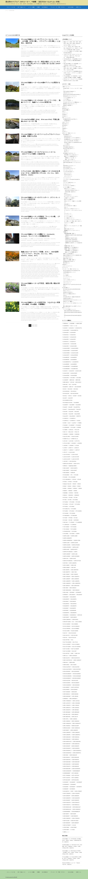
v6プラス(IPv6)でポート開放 (69, 205)
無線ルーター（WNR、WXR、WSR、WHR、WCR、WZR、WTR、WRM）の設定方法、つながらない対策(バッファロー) (73, 43)
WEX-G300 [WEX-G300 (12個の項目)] (65, 592)
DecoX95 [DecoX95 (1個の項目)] (71, 413)
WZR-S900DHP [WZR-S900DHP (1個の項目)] (75, 822)
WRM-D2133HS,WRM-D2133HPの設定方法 (73, 312)
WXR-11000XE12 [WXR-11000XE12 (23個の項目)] (76, 809)
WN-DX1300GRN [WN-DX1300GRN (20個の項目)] (67, 685)
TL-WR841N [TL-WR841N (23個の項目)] (73, 524)
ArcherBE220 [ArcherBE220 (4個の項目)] (66, 357)
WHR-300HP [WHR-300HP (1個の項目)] (66, 617)
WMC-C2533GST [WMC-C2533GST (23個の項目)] (73, 655)
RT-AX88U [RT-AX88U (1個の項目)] (74, 508)
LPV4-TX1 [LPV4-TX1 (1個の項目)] (77, 441)
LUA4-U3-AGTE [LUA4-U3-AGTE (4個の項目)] (66, 456)
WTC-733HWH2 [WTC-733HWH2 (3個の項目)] (66, 775)
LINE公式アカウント (67, 92)
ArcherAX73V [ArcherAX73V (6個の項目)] (66, 343)
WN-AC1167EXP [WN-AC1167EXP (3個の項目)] (67, 666)
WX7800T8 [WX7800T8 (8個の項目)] (72, 788)
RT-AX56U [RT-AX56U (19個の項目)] (65, 504)
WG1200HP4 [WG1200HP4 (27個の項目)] (73, 599)
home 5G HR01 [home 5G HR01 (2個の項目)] (66, 436)
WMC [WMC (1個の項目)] (72, 653)
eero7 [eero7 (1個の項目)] (69, 422)
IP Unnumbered (67, 194)
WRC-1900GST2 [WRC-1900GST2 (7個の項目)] (67, 707)
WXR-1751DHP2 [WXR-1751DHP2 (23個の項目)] (76, 793)
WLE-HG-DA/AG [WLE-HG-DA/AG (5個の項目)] (72, 633)
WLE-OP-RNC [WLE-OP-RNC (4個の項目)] (66, 639)
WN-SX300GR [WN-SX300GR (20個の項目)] (74, 689)
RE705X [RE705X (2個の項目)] (76, 492)
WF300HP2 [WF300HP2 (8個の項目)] (78, 592)
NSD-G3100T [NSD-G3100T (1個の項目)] (74, 470)
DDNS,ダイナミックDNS (69, 188)
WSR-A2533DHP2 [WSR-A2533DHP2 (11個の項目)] (76, 768)
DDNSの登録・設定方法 (70, 191)
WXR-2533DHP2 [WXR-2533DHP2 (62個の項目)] (75, 800)
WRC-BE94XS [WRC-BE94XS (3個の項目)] (75, 714)
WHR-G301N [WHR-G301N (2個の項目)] (75, 619)
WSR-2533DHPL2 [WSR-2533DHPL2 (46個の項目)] (77, 750)
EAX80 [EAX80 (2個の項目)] (64, 422)
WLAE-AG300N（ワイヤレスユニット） (71, 160)
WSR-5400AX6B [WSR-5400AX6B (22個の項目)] (66, 761)
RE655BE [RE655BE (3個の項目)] (65, 492)
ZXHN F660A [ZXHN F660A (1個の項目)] (66, 827)
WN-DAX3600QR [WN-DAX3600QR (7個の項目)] (77, 676)
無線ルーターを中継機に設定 (70, 252)
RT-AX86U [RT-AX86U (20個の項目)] (72, 506)
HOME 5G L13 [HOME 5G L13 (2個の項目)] (74, 438)
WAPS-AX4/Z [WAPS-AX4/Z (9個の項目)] (73, 558)
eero (63, 111)
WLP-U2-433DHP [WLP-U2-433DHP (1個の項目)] (75, 648)
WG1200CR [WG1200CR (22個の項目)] (79, 594)
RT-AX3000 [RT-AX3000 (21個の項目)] (65, 513)
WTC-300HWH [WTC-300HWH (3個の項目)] (75, 773)
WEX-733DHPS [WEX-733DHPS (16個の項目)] (66, 576)
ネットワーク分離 (67, 216)
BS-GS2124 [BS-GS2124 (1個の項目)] (73, 391)
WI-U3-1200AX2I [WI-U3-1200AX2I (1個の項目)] (75, 626)
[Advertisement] (44, 22)
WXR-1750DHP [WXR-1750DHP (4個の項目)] (78, 791)
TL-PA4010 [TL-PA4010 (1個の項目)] (71, 522)
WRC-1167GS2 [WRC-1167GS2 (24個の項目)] (76, 700)
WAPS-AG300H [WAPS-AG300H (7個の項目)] (66, 556)
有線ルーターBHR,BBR (68, 253)
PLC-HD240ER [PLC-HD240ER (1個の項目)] (72, 477)
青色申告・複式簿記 (67, 105)
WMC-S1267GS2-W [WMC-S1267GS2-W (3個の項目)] (67, 660)
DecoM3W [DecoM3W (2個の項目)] (78, 404)
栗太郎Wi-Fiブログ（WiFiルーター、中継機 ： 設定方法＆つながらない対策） (33, 2)
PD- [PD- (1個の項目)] (72, 474)
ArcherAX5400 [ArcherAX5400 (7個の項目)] (74, 350)
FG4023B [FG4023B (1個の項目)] (65, 425)
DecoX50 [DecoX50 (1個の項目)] (65, 411)
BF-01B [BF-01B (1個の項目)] (72, 382)
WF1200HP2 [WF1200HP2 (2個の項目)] (72, 594)
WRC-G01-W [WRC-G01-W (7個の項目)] (75, 716)
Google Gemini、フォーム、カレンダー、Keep (72, 88)
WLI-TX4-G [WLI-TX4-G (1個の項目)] (75, 642)
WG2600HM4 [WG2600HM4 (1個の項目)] (73, 610)
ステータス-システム (67, 170)
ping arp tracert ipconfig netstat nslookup (71, 94)
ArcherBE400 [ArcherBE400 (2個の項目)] (74, 357)
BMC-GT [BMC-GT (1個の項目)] (71, 386)
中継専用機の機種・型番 (69, 233)
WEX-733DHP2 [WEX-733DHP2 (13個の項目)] (74, 574)
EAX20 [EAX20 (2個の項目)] (78, 420)
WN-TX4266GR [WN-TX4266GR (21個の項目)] (66, 691)
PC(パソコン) (66, 173)
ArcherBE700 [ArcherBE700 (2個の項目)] (75, 361)
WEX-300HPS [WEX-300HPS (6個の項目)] (66, 569)
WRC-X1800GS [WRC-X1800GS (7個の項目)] (73, 718)
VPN (65, 207)
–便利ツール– (78, 7)
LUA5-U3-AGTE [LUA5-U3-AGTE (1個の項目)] (66, 459)
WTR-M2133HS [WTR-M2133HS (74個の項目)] (75, 779)
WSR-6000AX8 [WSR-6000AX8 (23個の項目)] (75, 766)
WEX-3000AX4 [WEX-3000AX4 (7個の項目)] (73, 587)
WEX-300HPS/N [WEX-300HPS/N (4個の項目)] (74, 569)
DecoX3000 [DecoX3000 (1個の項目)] (77, 413)
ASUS (63, 106)
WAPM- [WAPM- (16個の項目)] (78, 533)
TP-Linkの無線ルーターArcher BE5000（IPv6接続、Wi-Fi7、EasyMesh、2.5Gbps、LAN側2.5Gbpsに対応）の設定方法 (71, 858)
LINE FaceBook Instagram (68, 91)
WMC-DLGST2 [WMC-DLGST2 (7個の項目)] (66, 657)
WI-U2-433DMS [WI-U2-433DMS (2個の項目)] (66, 624)
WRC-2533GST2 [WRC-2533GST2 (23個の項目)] (67, 709)
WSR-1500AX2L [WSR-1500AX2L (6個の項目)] (75, 737)
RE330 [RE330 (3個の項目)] (78, 486)
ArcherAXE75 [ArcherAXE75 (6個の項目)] (66, 355)
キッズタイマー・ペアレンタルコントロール (73, 210)
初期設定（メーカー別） (70, 157)
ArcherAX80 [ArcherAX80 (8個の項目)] (73, 343)
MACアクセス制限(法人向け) (69, 293)
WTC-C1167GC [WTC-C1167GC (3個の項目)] (66, 777)
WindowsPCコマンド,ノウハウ (69, 96)
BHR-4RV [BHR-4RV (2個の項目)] (65, 384)
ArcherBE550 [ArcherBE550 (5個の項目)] (74, 359)
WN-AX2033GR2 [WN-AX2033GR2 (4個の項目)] (75, 671)
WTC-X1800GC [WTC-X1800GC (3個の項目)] (75, 777)
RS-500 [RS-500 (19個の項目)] (70, 497)
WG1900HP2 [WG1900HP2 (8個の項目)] (73, 608)
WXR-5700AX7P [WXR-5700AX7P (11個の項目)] (75, 802)
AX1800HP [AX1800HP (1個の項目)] (65, 380)
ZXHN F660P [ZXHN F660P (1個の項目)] (74, 827)
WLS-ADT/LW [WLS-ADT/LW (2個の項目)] (66, 653)
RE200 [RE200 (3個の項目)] (74, 483)
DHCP (65, 193)
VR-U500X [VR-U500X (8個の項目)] (72, 533)
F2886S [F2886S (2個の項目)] (79, 422)
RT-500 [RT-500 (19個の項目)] (69, 499)
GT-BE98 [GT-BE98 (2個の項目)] (65, 429)
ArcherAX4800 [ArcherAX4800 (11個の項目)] (66, 350)
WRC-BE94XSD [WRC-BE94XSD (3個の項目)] (66, 716)
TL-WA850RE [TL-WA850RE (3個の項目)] (79, 522)
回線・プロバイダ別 (69, 159)
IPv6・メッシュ (65, 117)
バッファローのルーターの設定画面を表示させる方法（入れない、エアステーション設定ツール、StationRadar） (73, 73)
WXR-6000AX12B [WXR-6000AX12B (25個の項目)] (67, 807)
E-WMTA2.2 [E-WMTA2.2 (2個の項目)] (72, 418)
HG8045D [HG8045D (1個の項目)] (65, 434)
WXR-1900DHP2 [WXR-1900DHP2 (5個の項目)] (75, 795)
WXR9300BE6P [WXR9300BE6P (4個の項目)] (66, 811)
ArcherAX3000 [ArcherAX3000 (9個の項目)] (66, 348)
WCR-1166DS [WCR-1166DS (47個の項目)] (66, 565)
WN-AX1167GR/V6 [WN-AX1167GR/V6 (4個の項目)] (67, 669)
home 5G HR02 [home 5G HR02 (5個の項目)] (75, 436)
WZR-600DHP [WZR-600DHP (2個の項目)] (66, 816)
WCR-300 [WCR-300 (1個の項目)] (65, 563)
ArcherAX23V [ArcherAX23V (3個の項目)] (73, 337)
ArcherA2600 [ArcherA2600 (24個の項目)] (66, 330)
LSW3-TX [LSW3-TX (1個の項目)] (71, 447)
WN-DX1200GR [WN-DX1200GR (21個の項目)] (66, 682)
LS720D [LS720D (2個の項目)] (65, 447)
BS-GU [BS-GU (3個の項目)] (70, 395)
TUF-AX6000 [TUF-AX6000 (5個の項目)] (73, 529)
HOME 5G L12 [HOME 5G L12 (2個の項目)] (66, 438)
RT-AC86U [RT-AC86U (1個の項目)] (65, 502)
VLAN (64, 295)
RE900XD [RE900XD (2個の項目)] (77, 495)
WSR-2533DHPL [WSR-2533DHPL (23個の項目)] (76, 748)
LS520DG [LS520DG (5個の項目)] (71, 445)
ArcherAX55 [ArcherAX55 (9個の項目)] (72, 339)
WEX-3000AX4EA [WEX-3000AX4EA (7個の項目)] (67, 590)
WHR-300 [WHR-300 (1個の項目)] (80, 615)
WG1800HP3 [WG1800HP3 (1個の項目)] (66, 605)
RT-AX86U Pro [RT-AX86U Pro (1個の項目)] (66, 508)
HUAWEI (64, 114)
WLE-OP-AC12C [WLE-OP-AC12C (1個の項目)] (72, 637)
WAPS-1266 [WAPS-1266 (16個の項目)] (74, 554)
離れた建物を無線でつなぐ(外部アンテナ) (71, 306)
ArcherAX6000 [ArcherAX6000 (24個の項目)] (66, 352)
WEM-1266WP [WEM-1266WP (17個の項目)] (66, 567)
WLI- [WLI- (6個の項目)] (72, 639)
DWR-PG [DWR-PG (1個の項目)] (79, 416)
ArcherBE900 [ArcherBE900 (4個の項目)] (74, 364)
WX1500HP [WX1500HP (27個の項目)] (65, 782)
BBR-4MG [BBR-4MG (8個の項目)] (78, 380)
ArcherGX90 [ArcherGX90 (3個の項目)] (66, 377)
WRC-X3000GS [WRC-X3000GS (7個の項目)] (66, 721)
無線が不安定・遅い (67, 258)
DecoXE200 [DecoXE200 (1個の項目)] (72, 416)
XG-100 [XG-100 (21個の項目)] (74, 825)
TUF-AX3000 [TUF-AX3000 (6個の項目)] (66, 526)
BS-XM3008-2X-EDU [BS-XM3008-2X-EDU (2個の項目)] (67, 400)
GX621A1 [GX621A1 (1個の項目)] (71, 429)
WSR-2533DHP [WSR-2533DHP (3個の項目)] (66, 746)
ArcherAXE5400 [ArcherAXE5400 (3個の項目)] (74, 355)
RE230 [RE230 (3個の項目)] (64, 486)
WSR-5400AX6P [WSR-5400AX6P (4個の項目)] (75, 761)
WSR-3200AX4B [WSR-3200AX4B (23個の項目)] (75, 757)
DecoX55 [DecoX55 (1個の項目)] (71, 411)
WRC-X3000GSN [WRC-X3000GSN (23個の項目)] (67, 723)
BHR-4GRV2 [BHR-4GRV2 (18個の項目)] (78, 382)
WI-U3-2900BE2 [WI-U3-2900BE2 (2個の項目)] (75, 628)
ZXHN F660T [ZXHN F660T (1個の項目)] (66, 829)
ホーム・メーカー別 (11, 7)
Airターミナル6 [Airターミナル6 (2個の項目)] (73, 325)
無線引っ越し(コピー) (68, 228)
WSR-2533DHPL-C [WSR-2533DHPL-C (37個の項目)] (67, 750)
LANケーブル (65, 122)
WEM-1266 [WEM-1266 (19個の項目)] (73, 565)
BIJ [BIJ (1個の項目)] (70, 384)
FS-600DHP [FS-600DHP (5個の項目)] (71, 425)
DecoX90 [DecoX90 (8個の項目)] (65, 413)
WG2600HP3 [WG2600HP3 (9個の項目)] (66, 612)
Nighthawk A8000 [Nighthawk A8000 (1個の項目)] (72, 465)
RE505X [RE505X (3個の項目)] (75, 488)
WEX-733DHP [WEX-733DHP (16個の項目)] (66, 574)
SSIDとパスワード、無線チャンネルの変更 (72, 201)
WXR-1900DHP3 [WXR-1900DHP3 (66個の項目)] (67, 798)
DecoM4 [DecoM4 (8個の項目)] (65, 407)
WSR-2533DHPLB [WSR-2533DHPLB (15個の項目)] (67, 752)
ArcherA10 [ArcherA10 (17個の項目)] (71, 328)
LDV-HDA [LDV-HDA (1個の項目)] (71, 441)
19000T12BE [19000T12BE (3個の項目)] (79, 323)
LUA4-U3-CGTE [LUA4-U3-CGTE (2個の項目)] (75, 456)
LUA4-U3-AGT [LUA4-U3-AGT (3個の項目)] (75, 454)
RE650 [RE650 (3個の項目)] (75, 490)
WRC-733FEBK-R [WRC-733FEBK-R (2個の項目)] (67, 700)
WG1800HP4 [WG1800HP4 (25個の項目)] (73, 605)
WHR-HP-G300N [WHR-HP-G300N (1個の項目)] (67, 621)
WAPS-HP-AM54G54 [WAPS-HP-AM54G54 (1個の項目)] (67, 560)
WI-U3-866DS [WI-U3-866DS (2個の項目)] (75, 624)
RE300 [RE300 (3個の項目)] (69, 486)
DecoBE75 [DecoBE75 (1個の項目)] (65, 404)
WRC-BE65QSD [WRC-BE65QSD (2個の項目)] (75, 712)
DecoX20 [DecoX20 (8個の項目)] (79, 409)
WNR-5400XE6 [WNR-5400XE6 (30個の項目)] (75, 694)
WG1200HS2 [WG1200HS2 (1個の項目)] (73, 601)
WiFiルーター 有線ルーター (67, 133)
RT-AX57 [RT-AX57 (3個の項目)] (72, 504)
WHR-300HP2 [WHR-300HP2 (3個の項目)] (74, 617)
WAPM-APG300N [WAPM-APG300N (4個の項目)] (76, 544)
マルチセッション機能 (68, 222)
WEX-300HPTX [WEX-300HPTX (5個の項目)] (66, 572)
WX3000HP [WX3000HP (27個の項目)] (79, 782)
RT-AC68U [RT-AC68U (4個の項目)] (75, 499)
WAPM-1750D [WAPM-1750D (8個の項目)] (77, 540)
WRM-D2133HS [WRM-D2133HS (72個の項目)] (66, 727)
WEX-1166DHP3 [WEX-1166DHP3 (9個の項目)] (67, 581)
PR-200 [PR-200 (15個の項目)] (74, 479)
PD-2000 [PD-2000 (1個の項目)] (65, 477)
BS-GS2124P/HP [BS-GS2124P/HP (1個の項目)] (74, 393)
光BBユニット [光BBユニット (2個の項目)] (66, 831)
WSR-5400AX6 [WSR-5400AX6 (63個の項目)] (75, 759)
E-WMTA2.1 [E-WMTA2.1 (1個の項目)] (66, 418)
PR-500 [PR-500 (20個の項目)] (65, 481)
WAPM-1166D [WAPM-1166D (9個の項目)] (66, 535)
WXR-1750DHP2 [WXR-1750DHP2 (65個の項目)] (67, 793)
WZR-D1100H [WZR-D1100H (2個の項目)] (66, 820)
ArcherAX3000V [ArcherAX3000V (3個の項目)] (74, 348)
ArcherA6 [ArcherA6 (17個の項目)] (65, 328)
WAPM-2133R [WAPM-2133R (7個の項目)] (66, 542)
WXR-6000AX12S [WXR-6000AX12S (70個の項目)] (67, 809)
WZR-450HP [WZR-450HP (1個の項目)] (73, 813)
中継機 (38, 7)
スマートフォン (67, 176)
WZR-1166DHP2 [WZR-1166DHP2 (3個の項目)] (67, 818)
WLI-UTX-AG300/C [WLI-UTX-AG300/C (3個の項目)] (76, 646)
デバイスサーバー (67, 215)
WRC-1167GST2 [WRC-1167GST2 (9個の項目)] (67, 703)
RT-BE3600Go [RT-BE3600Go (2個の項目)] (66, 515)
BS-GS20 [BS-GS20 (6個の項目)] (70, 389)
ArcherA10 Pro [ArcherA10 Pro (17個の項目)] (78, 328)
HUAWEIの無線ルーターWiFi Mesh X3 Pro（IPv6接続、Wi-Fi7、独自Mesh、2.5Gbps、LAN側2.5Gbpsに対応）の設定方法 (72, 846)
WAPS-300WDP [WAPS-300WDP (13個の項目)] (66, 554)
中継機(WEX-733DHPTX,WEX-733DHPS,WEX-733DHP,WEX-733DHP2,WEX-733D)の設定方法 (71, 240)
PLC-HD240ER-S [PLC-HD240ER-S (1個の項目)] (67, 479)
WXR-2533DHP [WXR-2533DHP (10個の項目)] (66, 800)
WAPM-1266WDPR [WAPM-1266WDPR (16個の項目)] (67, 538)
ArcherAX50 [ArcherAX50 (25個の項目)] (66, 339)
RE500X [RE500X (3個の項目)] (70, 488)
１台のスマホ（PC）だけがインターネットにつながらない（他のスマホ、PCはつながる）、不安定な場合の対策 (73, 56)
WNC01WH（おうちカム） (68, 165)
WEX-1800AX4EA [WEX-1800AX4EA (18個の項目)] (75, 585)
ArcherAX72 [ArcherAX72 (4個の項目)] (66, 341)
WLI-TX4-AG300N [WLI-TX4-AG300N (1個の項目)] (67, 642)
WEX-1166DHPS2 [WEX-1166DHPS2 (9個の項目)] (76, 583)
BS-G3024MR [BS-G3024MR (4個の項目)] (78, 386)
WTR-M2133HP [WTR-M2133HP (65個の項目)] (66, 779)
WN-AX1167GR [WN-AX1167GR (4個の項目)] (75, 666)
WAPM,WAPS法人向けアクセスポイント (71, 299)
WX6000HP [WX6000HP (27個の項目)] (65, 788)
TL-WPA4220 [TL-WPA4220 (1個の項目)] (66, 524)
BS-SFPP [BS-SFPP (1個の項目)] (71, 398)
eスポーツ (64, 113)
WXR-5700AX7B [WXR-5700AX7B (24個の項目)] (66, 802)
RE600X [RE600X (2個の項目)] (65, 490)
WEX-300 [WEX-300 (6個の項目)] (74, 567)
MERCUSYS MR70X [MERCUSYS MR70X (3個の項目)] (67, 463)
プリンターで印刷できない (68, 182)
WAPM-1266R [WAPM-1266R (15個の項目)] (74, 535)
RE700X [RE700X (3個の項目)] (71, 492)
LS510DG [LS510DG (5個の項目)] (65, 445)
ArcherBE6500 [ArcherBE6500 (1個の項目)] (66, 368)
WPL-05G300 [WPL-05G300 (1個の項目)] (75, 696)
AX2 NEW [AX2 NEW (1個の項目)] (72, 377)
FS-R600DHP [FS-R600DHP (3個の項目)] (66, 427)
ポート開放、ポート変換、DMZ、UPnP (72, 221)
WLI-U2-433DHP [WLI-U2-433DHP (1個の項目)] (67, 644)
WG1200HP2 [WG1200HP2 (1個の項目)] (73, 596)
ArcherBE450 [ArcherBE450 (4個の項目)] (66, 359)
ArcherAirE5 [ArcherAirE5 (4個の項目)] (66, 332)
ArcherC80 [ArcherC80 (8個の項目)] (71, 370)
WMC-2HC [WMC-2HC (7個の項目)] (77, 653)
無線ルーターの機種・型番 (68, 259)
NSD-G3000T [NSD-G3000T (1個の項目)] (66, 470)
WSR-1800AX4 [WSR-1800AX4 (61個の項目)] (75, 739)
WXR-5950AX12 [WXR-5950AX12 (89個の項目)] (75, 804)
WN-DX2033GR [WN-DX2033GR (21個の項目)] (76, 685)
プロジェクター (66, 282)
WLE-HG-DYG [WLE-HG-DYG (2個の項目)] (66, 635)
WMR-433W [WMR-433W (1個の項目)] (72, 662)
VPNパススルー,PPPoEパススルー (71, 208)
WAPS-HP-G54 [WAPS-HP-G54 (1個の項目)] (77, 560)
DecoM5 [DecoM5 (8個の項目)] (70, 407)
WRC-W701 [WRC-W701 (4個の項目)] (65, 718)
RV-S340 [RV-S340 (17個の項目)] (65, 520)
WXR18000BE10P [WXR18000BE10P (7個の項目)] (76, 811)
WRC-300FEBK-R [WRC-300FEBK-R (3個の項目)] (73, 698)
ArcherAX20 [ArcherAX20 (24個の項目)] (72, 334)
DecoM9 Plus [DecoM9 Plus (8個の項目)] (77, 407)
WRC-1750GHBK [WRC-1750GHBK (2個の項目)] (76, 703)
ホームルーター (66, 184)
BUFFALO (64, 108)
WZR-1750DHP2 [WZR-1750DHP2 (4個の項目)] (76, 818)
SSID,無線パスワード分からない (70, 154)
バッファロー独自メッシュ (68, 309)
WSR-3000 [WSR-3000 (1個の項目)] (65, 755)
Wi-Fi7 (65, 151)
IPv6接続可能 (66, 120)
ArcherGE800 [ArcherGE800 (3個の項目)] (74, 375)
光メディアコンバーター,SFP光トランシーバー (72, 303)
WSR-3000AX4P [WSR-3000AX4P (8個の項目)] (73, 755)
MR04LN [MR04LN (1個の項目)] (65, 465)
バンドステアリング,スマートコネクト (71, 219)
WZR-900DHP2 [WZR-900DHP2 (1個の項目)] (74, 816)
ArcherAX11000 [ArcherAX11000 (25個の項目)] (74, 352)
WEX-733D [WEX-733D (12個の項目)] (74, 572)
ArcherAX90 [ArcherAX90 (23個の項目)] (66, 346)
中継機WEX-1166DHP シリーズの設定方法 (73, 242)
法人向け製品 (70, 7)
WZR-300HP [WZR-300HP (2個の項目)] (66, 813)
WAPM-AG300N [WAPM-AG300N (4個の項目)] (66, 544)
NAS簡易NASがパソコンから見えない (71, 139)
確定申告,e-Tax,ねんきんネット (69, 103)
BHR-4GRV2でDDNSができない (71, 190)
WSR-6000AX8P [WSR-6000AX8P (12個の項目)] (66, 768)
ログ (65, 224)
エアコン (65, 273)
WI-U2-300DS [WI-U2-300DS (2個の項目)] (79, 621)
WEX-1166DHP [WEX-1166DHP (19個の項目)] (66, 578)
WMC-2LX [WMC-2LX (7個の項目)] (65, 655)
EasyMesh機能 (65, 109)
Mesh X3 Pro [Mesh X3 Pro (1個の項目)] (77, 463)
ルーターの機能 (31, 7)
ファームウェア (66, 177)
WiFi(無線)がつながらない (68, 153)
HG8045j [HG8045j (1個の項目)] (71, 434)
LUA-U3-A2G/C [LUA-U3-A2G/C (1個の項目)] (66, 454)
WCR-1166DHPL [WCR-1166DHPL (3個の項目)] (73, 563)
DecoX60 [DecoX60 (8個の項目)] (77, 411)
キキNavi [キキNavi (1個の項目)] (73, 829)
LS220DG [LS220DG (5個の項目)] (80, 443)
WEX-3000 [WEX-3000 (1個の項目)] (65, 587)
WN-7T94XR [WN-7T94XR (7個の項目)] (73, 664)
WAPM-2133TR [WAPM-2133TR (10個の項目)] (74, 542)
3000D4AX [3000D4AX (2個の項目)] (65, 323)
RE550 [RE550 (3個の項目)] (80, 488)
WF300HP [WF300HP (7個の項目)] (72, 592)
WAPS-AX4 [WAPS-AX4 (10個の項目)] (65, 558)
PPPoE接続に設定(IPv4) (68, 147)
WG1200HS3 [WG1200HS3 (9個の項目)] (66, 603)
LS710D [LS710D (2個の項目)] (77, 445)
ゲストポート (66, 213)
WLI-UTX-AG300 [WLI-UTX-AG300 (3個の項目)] (67, 646)
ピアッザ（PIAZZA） (67, 100)
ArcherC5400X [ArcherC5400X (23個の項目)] (74, 373)
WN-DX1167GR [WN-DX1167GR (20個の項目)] (66, 680)
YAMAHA (64, 264)
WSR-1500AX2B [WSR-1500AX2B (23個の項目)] (66, 737)
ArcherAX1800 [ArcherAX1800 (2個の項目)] (73, 346)
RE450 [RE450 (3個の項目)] (64, 488)
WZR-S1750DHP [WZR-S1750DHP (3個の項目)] (67, 825)
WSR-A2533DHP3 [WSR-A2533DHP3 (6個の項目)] (67, 770)
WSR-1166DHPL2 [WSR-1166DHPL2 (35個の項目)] (76, 734)
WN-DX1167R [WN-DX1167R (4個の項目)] (75, 680)
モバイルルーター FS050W (68, 185)
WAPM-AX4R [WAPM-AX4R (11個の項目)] (76, 547)
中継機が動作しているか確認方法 (70, 247)
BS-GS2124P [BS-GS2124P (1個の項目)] (66, 393)
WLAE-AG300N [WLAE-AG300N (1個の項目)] (74, 630)
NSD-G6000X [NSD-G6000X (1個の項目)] (66, 472)
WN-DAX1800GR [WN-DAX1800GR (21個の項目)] (77, 673)
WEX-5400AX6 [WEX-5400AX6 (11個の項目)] (76, 590)
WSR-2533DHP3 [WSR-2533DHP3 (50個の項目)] (67, 748)
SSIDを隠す (66, 204)
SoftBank (64, 128)
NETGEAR (64, 125)
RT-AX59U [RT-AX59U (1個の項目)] (77, 504)
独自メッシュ (65, 307)
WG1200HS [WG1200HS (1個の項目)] (65, 601)
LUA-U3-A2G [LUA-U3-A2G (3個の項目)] (72, 452)
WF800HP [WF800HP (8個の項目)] (65, 594)
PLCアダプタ (66, 145)
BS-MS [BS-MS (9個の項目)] (79, 395)
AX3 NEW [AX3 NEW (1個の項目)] (79, 377)
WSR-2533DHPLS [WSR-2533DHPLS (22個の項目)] (77, 752)
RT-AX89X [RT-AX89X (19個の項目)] (65, 511)
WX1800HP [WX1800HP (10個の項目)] (72, 782)
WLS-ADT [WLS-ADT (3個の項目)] (74, 651)
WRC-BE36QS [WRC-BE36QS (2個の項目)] (75, 709)
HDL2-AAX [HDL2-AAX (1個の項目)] (71, 431)
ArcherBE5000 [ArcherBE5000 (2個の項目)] (74, 366)
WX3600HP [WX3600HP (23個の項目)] (73, 784)
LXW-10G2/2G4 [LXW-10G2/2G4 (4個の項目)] (72, 461)
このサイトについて (66, 265)
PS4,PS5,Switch (67, 174)
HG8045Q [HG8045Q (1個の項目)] (77, 434)
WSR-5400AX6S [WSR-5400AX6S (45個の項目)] (66, 764)
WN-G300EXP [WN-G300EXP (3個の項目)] (66, 687)
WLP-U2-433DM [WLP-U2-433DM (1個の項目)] (66, 651)
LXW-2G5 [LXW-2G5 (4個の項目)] (65, 461)
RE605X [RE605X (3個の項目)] (70, 490)
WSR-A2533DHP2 (67, 167)
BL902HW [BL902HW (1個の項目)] (65, 386)
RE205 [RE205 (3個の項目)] (79, 483)
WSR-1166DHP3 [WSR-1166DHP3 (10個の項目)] (67, 732)
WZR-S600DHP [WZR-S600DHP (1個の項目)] (66, 822)
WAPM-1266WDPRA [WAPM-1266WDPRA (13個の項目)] (67, 540)
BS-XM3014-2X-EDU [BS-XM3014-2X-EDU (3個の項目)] (67, 402)
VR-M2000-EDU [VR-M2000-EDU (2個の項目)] (66, 531)
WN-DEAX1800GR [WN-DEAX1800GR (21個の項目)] (77, 678)
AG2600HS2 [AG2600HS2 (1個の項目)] (66, 325)
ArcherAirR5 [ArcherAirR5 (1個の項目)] (73, 332)
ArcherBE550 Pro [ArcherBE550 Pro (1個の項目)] (67, 361)
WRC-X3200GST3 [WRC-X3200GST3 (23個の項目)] (76, 723)
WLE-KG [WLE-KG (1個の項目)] (65, 637)
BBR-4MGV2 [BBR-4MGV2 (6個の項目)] (66, 382)
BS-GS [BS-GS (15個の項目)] (64, 389)
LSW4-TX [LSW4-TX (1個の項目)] (65, 450)
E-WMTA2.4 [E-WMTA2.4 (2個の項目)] (72, 420)
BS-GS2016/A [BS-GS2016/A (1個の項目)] (66, 391)
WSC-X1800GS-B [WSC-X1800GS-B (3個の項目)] (76, 727)
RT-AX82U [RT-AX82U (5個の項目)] (65, 506)
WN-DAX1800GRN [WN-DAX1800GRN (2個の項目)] (67, 676)
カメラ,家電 (65, 275)
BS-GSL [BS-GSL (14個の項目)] (65, 395)
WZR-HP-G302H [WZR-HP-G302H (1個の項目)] (74, 820)
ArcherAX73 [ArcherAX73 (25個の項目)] (72, 341)
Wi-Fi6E (65, 150)
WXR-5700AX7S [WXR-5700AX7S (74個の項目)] (66, 804)
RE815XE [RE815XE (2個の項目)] (71, 495)
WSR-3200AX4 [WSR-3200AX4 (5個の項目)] (66, 757)
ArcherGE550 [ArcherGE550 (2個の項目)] (66, 375)
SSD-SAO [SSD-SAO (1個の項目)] (65, 522)
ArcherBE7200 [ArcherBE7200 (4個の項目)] (74, 368)
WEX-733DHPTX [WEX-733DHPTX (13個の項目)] (75, 576)
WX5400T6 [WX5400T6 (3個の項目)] (79, 786)
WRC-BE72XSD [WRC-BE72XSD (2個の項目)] (66, 714)
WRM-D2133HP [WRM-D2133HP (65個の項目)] (75, 725)
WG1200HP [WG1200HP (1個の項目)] (65, 596)
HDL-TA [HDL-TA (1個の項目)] (65, 431)
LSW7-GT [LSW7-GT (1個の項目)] (77, 450)
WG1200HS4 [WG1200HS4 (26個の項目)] (73, 603)
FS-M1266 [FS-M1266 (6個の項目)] (78, 425)
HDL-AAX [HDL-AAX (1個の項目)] (77, 429)
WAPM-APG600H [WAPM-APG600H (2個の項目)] (67, 547)
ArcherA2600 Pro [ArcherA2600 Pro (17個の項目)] (74, 330)
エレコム (64, 267)
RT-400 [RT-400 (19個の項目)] (65, 499)
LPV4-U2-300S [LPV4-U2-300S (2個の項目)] (66, 443)
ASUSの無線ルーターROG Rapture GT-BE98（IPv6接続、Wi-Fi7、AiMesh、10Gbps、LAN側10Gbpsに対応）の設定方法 (72, 852)
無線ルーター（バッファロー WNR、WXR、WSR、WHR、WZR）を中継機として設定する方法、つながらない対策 (73, 68)
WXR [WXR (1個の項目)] (72, 791)
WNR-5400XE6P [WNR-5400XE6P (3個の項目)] (67, 696)
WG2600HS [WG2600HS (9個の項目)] (65, 615)
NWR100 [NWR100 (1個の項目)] (73, 472)
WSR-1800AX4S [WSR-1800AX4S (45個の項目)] (75, 743)
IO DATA (64, 116)
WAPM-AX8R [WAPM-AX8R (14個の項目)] (66, 549)
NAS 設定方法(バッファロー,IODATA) (71, 137)
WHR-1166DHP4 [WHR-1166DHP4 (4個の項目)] (67, 619)
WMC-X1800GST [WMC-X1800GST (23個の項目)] (77, 660)
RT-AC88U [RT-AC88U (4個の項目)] (72, 502)
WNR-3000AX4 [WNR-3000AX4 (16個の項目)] (66, 694)
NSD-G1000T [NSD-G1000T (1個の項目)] (66, 468)
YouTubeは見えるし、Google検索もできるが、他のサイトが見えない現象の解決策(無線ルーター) (73, 60)
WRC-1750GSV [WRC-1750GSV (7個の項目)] (75, 705)
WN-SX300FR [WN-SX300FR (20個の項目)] (66, 689)
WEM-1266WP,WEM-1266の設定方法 (71, 310)
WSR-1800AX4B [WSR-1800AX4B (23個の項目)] (76, 741)
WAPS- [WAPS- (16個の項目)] (75, 551)
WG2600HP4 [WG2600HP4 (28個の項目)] (73, 612)
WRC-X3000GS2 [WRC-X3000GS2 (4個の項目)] (75, 721)
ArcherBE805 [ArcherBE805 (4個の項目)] (66, 364)
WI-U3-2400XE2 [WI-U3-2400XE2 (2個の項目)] (66, 628)
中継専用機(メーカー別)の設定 (71, 250)
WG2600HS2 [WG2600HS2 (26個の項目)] (73, 615)
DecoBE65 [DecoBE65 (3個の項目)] (76, 402)
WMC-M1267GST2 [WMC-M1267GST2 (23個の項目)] (76, 657)
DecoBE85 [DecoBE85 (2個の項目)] (72, 404)
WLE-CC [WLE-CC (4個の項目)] (65, 633)
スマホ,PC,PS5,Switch (67, 171)
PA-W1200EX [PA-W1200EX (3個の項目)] (66, 474)
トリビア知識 (66, 99)
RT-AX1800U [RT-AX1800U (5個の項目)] (79, 511)
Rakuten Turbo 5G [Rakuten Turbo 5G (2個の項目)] (67, 483)
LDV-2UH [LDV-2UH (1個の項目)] (65, 441)
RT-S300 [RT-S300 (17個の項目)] (65, 517)
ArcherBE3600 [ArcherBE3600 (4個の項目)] (66, 366)
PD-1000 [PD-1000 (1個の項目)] (76, 474)
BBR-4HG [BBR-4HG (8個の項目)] (72, 380)
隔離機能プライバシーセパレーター (71, 230)
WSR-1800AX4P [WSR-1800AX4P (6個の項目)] (66, 743)
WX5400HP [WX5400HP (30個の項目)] (72, 786)
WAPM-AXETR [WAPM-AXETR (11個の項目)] (74, 549)
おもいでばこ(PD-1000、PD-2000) (71, 140)
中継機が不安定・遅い (68, 245)
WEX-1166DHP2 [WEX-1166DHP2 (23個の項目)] (75, 578)
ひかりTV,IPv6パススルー (68, 168)
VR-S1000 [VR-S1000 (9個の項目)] (74, 531)
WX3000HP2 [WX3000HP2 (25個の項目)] (66, 784)
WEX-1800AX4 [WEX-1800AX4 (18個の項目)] (66, 585)
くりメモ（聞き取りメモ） (68, 97)
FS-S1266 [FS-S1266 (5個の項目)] (73, 427)
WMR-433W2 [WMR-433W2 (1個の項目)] (66, 664)
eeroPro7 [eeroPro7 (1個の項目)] (74, 422)
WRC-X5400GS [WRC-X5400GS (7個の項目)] (66, 725)
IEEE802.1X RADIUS (67, 292)
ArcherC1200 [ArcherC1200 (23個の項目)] (78, 370)
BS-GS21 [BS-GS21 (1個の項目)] (76, 389)
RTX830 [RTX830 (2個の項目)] (70, 517)
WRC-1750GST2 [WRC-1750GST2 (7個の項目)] (67, 705)
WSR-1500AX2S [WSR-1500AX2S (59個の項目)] (66, 739)
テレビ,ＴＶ (65, 278)
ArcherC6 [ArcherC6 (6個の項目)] (65, 370)
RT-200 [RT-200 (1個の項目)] (75, 497)
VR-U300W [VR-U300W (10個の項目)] (65, 533)
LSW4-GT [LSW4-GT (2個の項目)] (77, 447)
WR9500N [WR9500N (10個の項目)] (65, 698)
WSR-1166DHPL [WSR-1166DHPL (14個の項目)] (67, 734)
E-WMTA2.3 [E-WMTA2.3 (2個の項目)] (66, 420)
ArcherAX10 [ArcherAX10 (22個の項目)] (66, 334)
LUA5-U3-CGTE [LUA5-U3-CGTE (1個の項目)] (75, 459)
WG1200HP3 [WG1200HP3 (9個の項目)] (66, 599)
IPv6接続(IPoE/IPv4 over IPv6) (69, 119)
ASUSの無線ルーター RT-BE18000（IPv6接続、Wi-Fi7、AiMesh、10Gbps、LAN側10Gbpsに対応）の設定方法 (72, 840)
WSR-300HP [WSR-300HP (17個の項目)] (66, 730)
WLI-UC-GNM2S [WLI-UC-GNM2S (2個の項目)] (75, 644)
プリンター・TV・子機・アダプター (58, 7)
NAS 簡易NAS (45, 7)
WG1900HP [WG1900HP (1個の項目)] (65, 608)
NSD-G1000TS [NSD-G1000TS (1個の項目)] (74, 468)
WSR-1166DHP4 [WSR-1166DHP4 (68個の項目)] (76, 732)
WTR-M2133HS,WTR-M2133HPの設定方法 (72, 315)
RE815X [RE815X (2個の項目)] (65, 495)
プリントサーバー (66, 281)
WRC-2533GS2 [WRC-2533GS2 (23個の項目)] (75, 707)
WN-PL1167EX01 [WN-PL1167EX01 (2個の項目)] (75, 687)
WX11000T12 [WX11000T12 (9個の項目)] (66, 791)
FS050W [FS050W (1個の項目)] (79, 427)
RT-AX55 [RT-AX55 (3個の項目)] (78, 502)
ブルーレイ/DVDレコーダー (68, 279)
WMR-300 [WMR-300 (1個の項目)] (65, 662)
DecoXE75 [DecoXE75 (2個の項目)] (65, 416)
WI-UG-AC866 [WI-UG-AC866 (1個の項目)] (66, 630)
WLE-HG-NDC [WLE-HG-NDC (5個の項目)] (74, 635)
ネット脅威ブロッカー (68, 218)
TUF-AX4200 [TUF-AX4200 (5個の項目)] (73, 526)
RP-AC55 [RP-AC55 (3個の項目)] (65, 497)
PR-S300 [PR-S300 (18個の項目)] (75, 481)
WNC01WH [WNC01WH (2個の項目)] (74, 691)
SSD (63, 129)
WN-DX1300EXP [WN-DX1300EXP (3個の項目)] (75, 682)
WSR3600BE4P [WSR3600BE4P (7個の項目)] (76, 770)
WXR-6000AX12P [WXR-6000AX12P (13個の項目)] (77, 807)
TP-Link (63, 131)
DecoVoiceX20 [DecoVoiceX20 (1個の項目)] (72, 409)
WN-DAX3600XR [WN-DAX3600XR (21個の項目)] (67, 678)
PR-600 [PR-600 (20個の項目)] (70, 481)
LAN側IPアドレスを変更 (69, 197)
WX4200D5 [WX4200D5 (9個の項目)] (65, 786)
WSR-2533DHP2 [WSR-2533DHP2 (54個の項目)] (75, 746)
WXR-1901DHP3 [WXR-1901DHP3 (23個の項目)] (76, 798)
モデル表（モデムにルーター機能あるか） (71, 102)
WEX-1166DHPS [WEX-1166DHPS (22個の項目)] (67, 583)
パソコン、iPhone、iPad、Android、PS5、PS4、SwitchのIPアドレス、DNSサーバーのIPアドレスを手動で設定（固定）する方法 (73, 48)
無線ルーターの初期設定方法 (70, 156)
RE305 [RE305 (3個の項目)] (74, 486)
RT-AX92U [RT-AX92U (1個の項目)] (72, 511)
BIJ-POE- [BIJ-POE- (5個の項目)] (75, 384)
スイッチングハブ (66, 276)
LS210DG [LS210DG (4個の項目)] (74, 443)
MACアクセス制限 (67, 199)
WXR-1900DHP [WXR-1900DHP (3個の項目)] (66, 795)
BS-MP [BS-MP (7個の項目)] (74, 395)
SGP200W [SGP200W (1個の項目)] (76, 520)
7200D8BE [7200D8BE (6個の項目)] (72, 323)
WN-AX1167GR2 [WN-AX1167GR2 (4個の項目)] (77, 669)
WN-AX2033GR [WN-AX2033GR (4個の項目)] (66, 671)
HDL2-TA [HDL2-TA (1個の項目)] (77, 431)
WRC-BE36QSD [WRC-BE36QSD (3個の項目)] (66, 712)
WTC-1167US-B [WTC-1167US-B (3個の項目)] (75, 775)
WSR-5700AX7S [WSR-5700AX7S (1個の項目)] (66, 766)
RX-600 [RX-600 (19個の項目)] (70, 520)
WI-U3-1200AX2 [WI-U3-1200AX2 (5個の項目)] (66, 626)
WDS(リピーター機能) (67, 301)
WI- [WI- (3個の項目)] (73, 621)
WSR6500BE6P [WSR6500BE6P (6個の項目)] (66, 773)
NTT (63, 126)
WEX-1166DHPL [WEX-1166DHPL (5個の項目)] (76, 581)
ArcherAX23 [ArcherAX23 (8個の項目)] (66, 337)
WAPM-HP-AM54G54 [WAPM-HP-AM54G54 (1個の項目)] (68, 551)
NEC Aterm (64, 123)
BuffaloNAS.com (67, 136)
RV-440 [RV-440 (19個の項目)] (75, 517)
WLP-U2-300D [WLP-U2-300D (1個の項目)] (66, 648)
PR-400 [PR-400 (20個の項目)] (79, 479)
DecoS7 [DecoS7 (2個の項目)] (65, 409)
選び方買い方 (66, 262)
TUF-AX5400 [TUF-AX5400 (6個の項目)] (66, 529)
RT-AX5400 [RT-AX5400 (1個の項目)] (72, 513)
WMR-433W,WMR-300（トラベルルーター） (72, 162)
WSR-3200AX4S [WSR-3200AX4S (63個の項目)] (66, 759)
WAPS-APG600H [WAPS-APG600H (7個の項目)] (75, 556)
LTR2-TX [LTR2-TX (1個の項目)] (65, 452)
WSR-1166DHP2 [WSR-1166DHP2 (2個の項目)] (74, 730)
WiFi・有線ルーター (22, 7)
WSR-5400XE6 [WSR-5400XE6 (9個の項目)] (75, 764)
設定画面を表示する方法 (68, 261)
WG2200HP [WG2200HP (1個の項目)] (65, 610)
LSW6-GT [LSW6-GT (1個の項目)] (71, 450)
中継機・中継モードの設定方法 (70, 248)
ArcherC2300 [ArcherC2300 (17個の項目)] (66, 373)
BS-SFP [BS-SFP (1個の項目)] (65, 398)
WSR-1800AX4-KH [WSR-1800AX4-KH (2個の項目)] (67, 741)
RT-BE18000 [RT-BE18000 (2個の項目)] (74, 515)
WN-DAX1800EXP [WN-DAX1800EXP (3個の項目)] (67, 673)
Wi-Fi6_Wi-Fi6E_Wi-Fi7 (68, 148)
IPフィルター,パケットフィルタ (70, 196)
